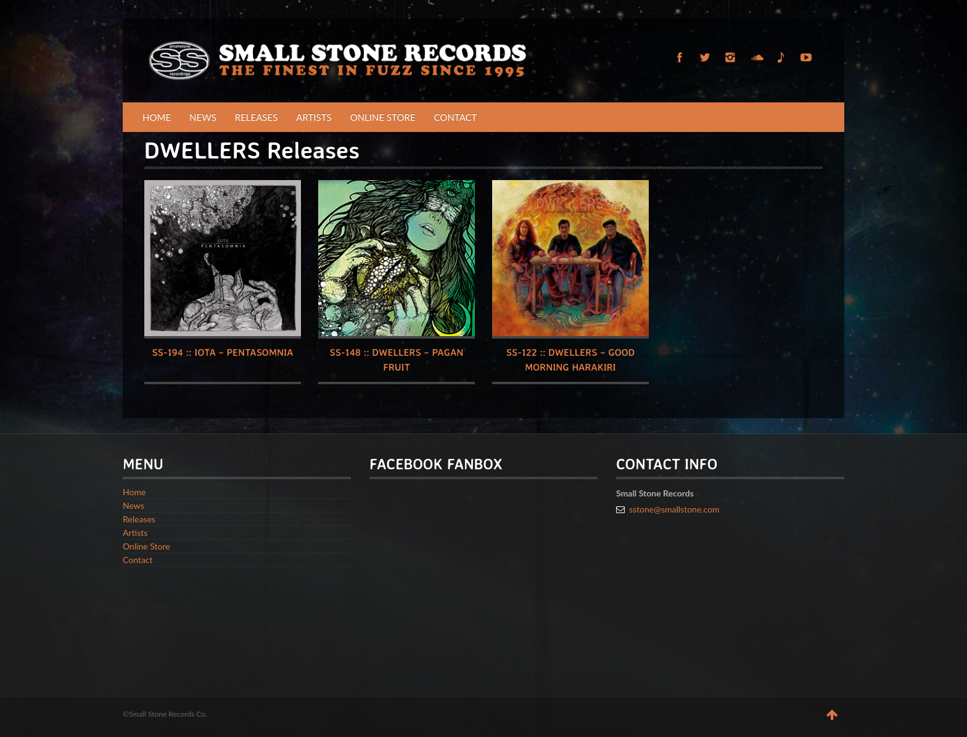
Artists (313, 117)
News (202, 117)
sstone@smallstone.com (674, 509)
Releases (256, 117)
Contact (455, 117)
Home (156, 117)
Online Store (383, 117)
